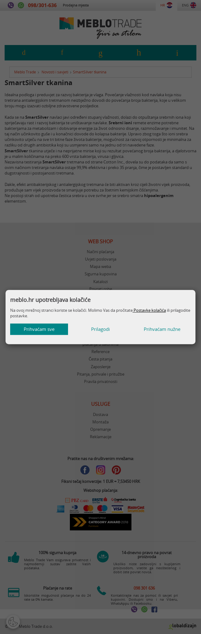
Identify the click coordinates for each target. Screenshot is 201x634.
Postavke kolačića (149, 310)
